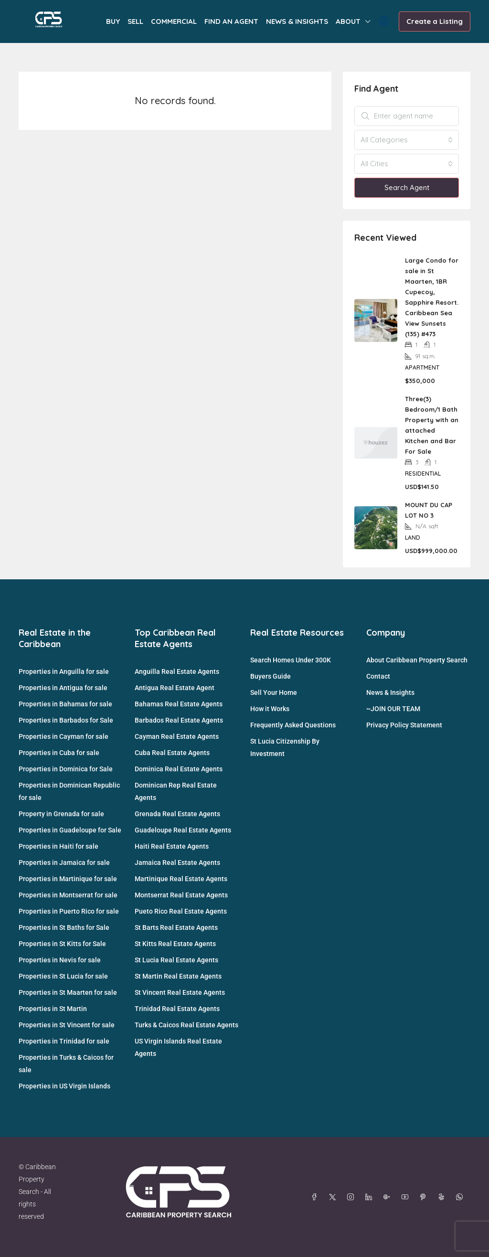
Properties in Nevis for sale (60, 960)
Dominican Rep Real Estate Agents (176, 791)
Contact (378, 676)
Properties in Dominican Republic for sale (69, 791)
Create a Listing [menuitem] (434, 21)
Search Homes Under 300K (290, 660)
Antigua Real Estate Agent (174, 688)
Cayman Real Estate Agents (177, 736)
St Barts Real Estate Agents (176, 927)
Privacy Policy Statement (404, 725)
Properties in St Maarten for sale (68, 992)
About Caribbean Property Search (417, 660)
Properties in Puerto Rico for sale (69, 911)
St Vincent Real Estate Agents (180, 992)
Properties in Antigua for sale (63, 688)
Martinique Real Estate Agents (181, 879)
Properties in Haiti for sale (58, 846)
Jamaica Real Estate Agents (177, 862)
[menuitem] (384, 21)
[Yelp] (443, 1197)
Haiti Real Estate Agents (172, 846)
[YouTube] (407, 1197)
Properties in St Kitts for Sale (62, 944)
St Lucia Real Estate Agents (176, 960)
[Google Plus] (388, 1197)
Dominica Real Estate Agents (179, 769)
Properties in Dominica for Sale (66, 769)
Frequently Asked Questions (293, 725)
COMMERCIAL (174, 21)
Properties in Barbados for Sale (66, 720)
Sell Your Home (273, 692)
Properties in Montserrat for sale (68, 895)
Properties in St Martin (53, 1008)
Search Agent (406, 187)
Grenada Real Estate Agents (177, 814)
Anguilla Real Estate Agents (177, 671)
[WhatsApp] (461, 1197)
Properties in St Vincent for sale (67, 1025)
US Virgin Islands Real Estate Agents (178, 1047)
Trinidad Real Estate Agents (177, 1008)
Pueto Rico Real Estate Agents (181, 911)
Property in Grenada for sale (61, 814)
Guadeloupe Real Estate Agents (183, 830)
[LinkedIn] (370, 1197)
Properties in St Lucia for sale (63, 976)
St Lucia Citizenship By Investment (284, 747)
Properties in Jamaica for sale (64, 862)
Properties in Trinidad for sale (64, 1041)
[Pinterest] (425, 1197)
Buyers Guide (270, 676)
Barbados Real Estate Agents (179, 720)
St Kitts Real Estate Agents (175, 944)
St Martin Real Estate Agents (178, 976)
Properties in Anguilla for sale (64, 671)
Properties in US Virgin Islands (64, 1086)
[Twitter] (334, 1197)
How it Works (269, 709)
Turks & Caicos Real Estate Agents (186, 1025)
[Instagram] (352, 1197)
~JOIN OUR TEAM (393, 709)
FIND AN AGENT (231, 21)
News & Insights (390, 692)
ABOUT (348, 21)
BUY (113, 21)
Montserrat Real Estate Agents (181, 895)
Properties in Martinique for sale (68, 879)
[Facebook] (316, 1197)
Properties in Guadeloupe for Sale (70, 830)
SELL (135, 21)
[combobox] (406, 140)
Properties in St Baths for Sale (64, 927)
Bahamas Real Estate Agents (179, 704)
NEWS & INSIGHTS (297, 21)
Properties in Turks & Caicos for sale (66, 1064)
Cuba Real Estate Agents (172, 752)
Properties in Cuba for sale (59, 752)
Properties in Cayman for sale (63, 736)
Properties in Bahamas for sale (65, 704)
